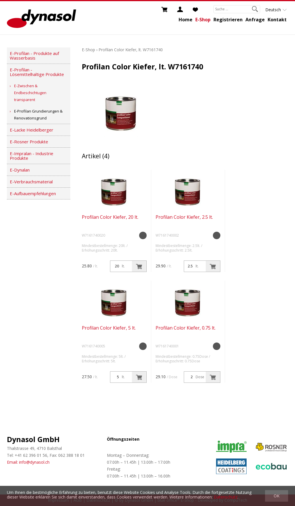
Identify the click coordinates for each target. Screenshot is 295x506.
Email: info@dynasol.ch (28, 462)
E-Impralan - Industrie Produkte (31, 156)
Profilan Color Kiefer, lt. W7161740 (131, 49)
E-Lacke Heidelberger (31, 130)
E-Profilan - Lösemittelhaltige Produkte (37, 72)
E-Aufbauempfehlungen (33, 193)
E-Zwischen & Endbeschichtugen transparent (30, 92)
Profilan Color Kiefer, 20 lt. (110, 217)
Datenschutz (225, 497)
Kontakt (277, 19)
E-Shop (203, 19)
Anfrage (255, 19)
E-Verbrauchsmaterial (31, 181)
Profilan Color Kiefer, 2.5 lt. (184, 217)
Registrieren (228, 19)
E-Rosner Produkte (29, 141)
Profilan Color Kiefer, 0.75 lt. (185, 328)
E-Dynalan (20, 170)
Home (185, 19)
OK (276, 496)
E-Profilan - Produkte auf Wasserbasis (34, 55)
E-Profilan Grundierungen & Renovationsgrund (38, 115)
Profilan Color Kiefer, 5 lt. (109, 328)
